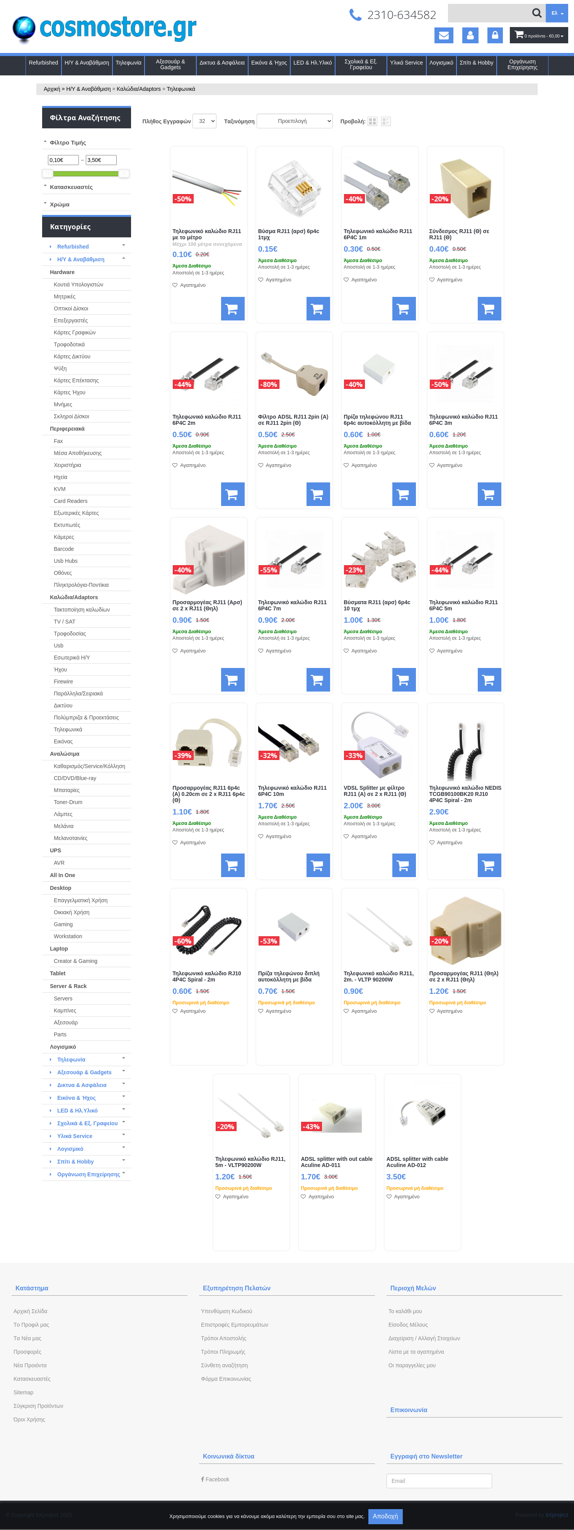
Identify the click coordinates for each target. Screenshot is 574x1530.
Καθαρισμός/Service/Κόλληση (89, 766)
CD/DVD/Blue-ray (75, 778)
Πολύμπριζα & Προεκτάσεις (86, 717)
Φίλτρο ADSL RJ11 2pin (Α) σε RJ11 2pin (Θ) (293, 420)
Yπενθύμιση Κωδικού (226, 1311)
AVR (59, 863)
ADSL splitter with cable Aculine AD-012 (417, 1162)
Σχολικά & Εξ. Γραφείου (361, 64)
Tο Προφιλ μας (31, 1325)
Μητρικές (64, 296)
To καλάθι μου (405, 1311)
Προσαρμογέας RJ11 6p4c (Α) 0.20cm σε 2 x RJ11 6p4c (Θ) (208, 794)
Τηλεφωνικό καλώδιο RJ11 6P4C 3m (463, 420)
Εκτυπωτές (67, 525)
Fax (58, 441)
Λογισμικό (441, 63)
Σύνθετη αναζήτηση (224, 1365)
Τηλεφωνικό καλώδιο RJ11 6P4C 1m (378, 234)
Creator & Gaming (75, 961)
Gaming (63, 924)
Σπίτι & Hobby (477, 63)
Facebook (215, 1479)
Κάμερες (64, 537)
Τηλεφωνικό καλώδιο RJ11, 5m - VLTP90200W (250, 1162)
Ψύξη (60, 368)
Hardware (62, 272)
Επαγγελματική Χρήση (80, 900)
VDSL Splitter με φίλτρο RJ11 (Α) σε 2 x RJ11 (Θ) (375, 791)
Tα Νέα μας (27, 1338)
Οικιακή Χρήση (71, 912)
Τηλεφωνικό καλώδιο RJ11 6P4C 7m (292, 606)
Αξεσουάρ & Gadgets (170, 64)
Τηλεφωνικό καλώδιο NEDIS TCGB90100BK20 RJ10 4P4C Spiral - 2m (465, 794)
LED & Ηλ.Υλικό (312, 63)
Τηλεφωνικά (181, 89)
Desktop (60, 888)
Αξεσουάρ (66, 1022)
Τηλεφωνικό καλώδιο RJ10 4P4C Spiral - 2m (206, 977)
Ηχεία (60, 477)
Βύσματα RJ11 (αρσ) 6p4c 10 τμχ (377, 606)
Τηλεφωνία (128, 63)
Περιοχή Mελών (413, 1288)
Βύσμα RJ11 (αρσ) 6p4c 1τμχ (288, 234)
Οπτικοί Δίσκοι (71, 308)
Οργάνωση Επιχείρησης (523, 64)
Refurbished (43, 63)
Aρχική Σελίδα (30, 1311)
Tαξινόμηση (239, 121)
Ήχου (60, 669)
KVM (59, 489)
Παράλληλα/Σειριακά (78, 693)
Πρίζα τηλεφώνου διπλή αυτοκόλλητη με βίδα (289, 977)
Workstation (68, 936)
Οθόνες (63, 573)
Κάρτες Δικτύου (72, 356)
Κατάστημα (31, 1288)
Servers (63, 998)
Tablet (57, 973)
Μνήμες (63, 404)
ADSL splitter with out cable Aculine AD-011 (337, 1162)
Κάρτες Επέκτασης (76, 380)
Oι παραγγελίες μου (412, 1365)
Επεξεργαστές (71, 320)
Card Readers (70, 501)
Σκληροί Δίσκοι (71, 416)
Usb (58, 645)
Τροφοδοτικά (69, 344)
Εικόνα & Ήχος (269, 63)
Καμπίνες (65, 1010)
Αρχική (52, 89)
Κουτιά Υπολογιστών (78, 284)
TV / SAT (64, 621)
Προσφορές (27, 1352)
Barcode (64, 549)
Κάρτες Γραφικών (74, 332)
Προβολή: (353, 121)
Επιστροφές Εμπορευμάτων (234, 1325)
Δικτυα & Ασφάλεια (222, 63)
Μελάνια (63, 826)
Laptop (59, 949)
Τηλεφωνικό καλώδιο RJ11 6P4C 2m (206, 420)
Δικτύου (63, 705)
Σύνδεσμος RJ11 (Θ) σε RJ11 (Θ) (459, 234)
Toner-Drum (68, 802)
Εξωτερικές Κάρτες (76, 513)
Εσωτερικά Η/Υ (72, 657)
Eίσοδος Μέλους (408, 1325)
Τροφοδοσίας (70, 633)
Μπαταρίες (67, 790)
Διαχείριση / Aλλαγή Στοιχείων (424, 1338)
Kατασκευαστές (32, 1379)
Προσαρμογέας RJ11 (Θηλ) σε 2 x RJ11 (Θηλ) (464, 977)
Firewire (63, 681)
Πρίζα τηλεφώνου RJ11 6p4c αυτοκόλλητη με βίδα (377, 420)
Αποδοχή (385, 1516)
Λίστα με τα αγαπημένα (416, 1352)
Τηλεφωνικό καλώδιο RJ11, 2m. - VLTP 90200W (379, 977)
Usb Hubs (65, 561)
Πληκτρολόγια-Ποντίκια (81, 585)
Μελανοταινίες (70, 838)
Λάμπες (63, 814)
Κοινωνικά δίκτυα (228, 1456)
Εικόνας (63, 741)
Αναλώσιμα (64, 754)
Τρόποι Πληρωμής (223, 1352)
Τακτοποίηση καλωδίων (82, 610)
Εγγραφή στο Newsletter (426, 1456)
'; (204, 121)
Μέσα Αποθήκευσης (78, 453)
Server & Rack (68, 986)
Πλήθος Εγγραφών (167, 121)
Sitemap (23, 1392)
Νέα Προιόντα (30, 1365)
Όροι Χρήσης (29, 1419)
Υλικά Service (406, 63)
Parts (60, 1034)
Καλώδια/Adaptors (139, 89)
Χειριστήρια (67, 465)
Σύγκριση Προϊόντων (38, 1406)
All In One (62, 875)
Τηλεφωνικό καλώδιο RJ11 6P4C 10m (292, 791)
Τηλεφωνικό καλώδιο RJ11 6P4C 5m (463, 606)
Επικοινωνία (409, 1410)
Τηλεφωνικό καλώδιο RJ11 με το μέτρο (206, 234)
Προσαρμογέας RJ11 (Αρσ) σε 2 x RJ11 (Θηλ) (207, 606)
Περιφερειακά (67, 429)
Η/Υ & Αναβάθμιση (87, 63)
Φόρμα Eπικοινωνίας (226, 1379)
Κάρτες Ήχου (69, 392)
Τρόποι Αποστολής (223, 1338)
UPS (55, 850)
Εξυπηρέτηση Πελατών (237, 1288)
